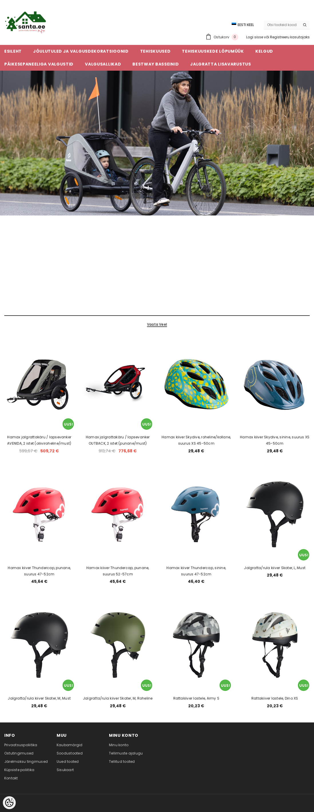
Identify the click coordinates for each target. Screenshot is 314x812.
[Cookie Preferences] (9, 802)
